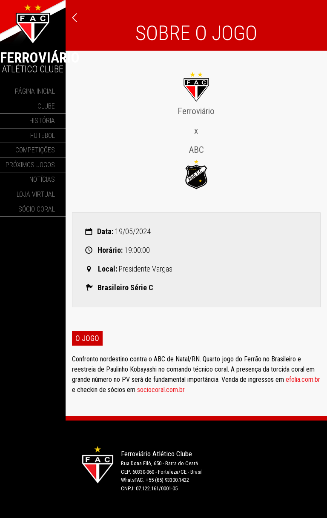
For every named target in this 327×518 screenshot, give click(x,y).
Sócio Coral (36, 209)
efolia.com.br (303, 379)
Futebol (42, 136)
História (42, 121)
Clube (46, 106)
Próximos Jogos (30, 165)
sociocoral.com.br (161, 390)
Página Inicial (35, 91)
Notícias (42, 179)
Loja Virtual (36, 194)
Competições (35, 150)
